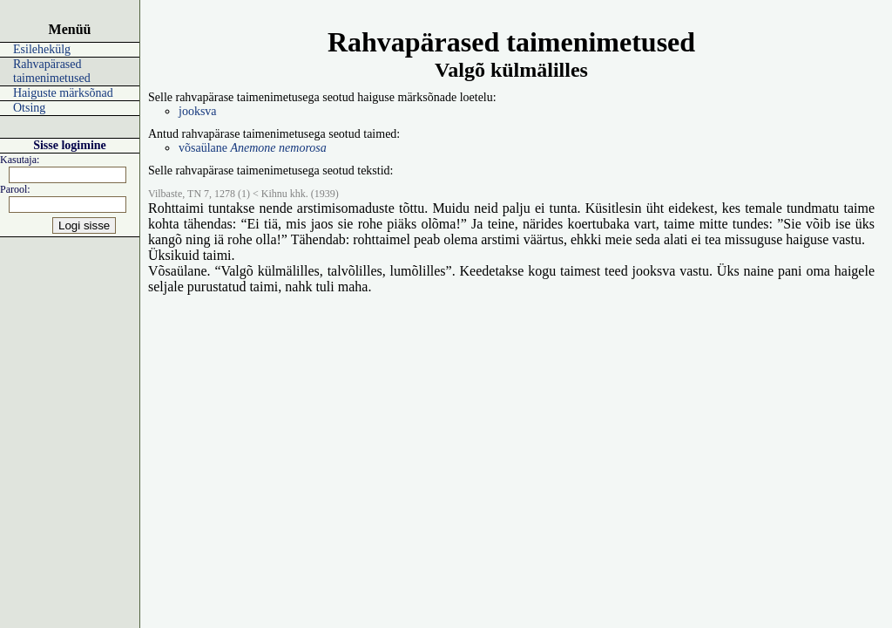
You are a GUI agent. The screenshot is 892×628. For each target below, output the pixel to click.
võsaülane (253, 147)
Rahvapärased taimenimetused (52, 71)
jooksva (198, 111)
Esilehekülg (42, 49)
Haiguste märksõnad (63, 92)
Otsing (29, 107)
